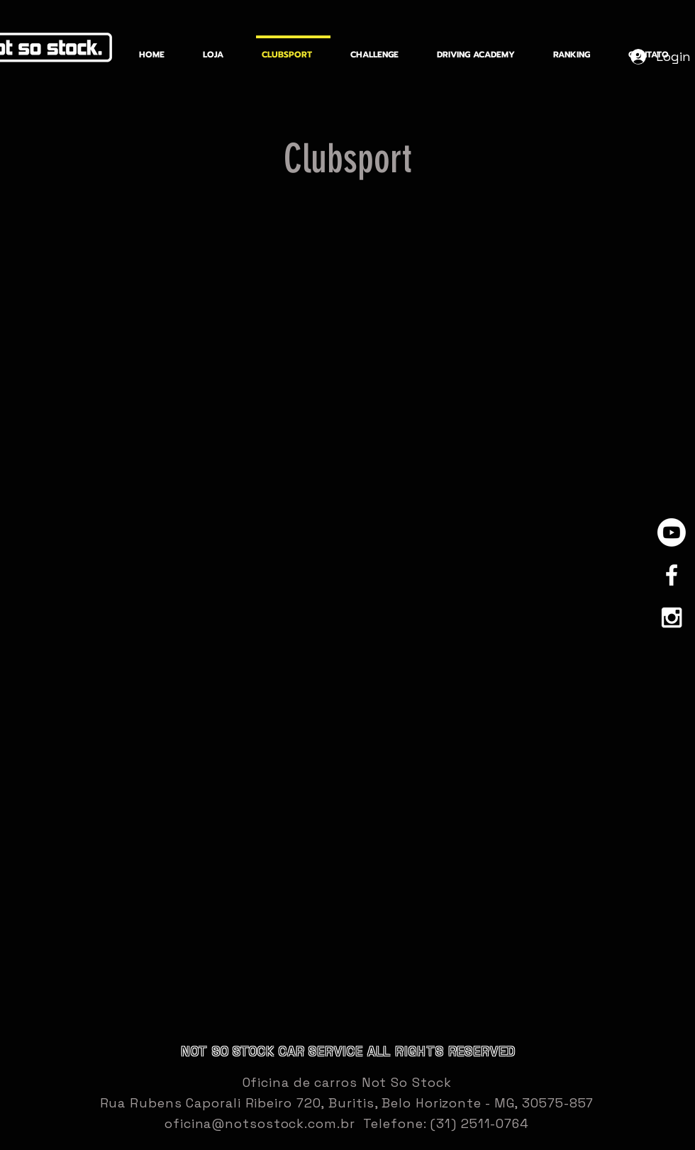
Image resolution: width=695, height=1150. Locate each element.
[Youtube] (671, 532)
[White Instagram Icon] (671, 617)
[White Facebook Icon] (671, 575)
